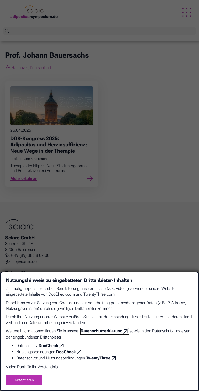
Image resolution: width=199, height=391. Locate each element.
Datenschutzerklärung (101, 330)
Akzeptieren (24, 380)
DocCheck (48, 345)
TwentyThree (98, 358)
